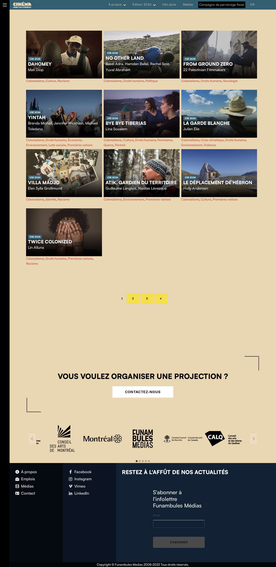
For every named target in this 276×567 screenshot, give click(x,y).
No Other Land (125, 58)
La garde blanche (206, 123)
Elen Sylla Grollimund (45, 188)
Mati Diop (36, 69)
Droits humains (133, 81)
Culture (51, 81)
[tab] (137, 461)
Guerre (108, 145)
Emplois (28, 478)
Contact (28, 493)
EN (252, 4)
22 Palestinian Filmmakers (204, 69)
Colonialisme (35, 81)
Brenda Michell (40, 123)
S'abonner (179, 542)
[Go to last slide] (32, 438)
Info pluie (169, 4)
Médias (188, 4)
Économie (75, 140)
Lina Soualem (116, 129)
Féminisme (164, 140)
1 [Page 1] (123, 298)
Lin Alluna (36, 247)
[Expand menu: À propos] (124, 4)
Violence (210, 145)
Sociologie (230, 81)
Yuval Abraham (118, 69)
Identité (51, 199)
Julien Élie (191, 129)
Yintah (36, 117)
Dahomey (40, 64)
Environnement (36, 145)
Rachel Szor (159, 63)
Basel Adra (114, 63)
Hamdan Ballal (136, 63)
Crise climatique (212, 140)
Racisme (63, 81)
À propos (115, 4)
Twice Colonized (50, 242)
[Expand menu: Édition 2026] (154, 4)
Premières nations (79, 145)
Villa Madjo (44, 182)
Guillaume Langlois (121, 188)
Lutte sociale (57, 145)
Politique (151, 81)
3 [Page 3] (149, 298)
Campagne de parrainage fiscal (221, 5)
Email (156, 515)
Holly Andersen (195, 188)
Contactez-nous (143, 392)
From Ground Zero (208, 64)
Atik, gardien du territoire (141, 182)
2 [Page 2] (135, 298)
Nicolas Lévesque (152, 188)
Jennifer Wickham (68, 123)
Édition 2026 (142, 4)
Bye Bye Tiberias (126, 123)
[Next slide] (253, 438)
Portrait (120, 145)
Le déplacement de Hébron (217, 182)
